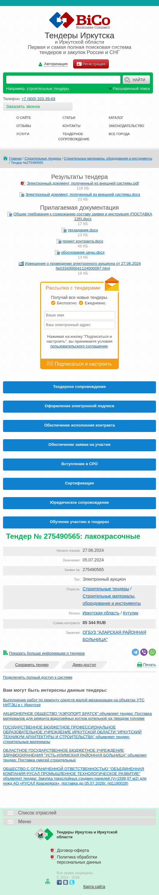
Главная (15, 158)
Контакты (71, 126)
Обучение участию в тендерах (79, 521)
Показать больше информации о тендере (47, 653)
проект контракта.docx (83, 241)
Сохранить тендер (31, 664)
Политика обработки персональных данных (79, 860)
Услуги (22, 134)
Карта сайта (94, 886)
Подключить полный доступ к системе (37, 677)
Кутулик (130, 613)
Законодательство (126, 126)
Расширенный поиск (129, 88)
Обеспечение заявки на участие (79, 444)
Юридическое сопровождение (79, 502)
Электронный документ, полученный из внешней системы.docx (82, 194)
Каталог (116, 117)
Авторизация (56, 64)
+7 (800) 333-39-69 (38, 99)
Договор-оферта (73, 850)
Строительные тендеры (42, 158)
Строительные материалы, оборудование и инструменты (108, 158)
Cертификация (79, 483)
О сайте (23, 117)
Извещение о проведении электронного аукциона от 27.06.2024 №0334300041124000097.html (83, 266)
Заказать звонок (23, 106)
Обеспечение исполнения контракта (79, 425)
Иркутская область (101, 613)
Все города (119, 134)
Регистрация (90, 64)
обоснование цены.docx (83, 252)
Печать (149, 664)
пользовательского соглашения (79, 346)
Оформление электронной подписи (79, 406)
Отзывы (23, 126)
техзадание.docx (83, 230)
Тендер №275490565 (27, 162)
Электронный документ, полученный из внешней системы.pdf (83, 183)
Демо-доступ (84, 664)
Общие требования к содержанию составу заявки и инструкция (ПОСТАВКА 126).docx (82, 216)
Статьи (69, 117)
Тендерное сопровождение (79, 386)
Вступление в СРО (79, 464)
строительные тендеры (48, 88)
